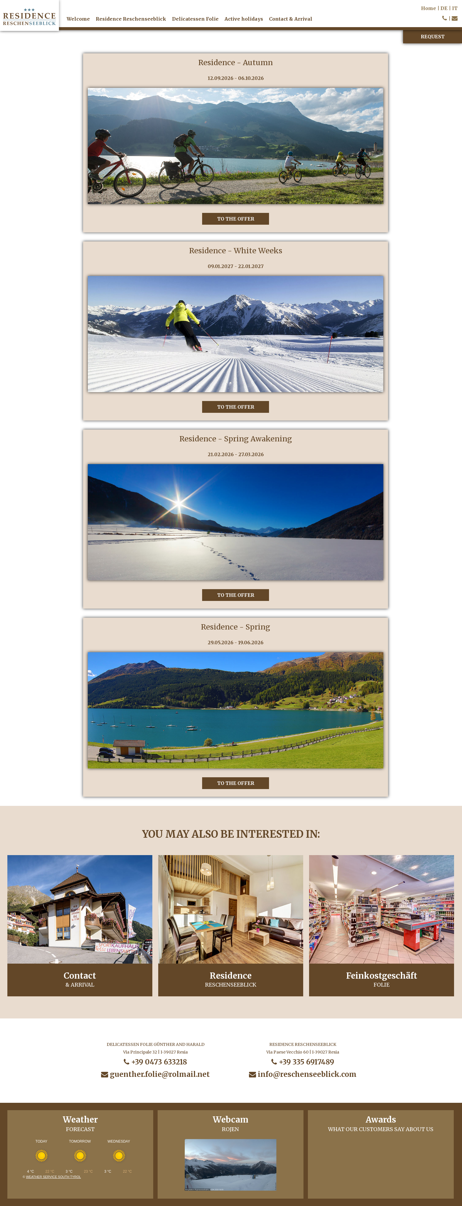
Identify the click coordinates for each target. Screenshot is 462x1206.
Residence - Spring (235, 627)
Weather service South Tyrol (53, 1177)
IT (455, 8)
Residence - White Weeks (235, 250)
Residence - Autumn (235, 62)
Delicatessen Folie (195, 19)
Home (428, 8)
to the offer (235, 219)
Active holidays (244, 19)
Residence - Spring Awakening (235, 438)
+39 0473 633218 (155, 1062)
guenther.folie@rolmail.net (155, 1074)
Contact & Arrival (290, 19)
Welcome (78, 19)
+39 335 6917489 (302, 1062)
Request (433, 37)
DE (444, 8)
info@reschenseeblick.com (303, 1074)
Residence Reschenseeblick (131, 19)
